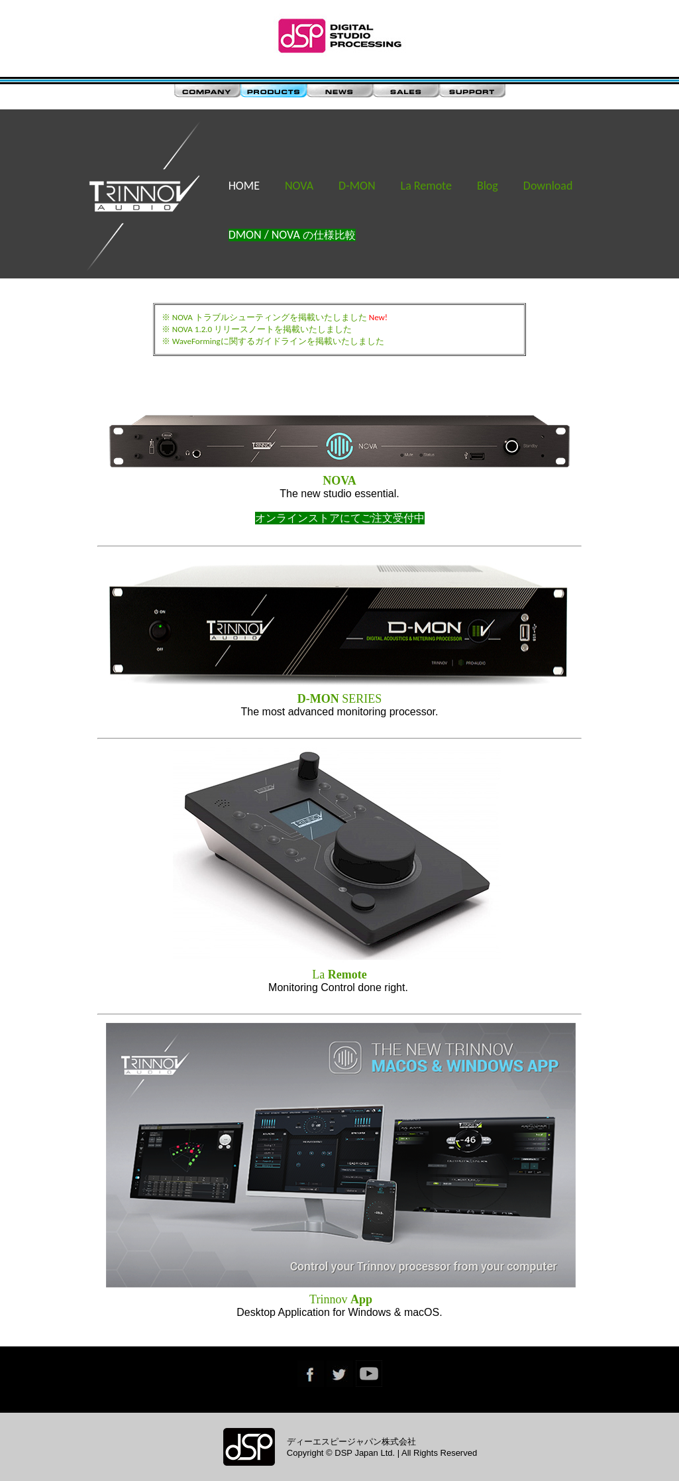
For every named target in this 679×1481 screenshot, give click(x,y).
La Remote (426, 185)
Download (548, 185)
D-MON (357, 185)
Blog (487, 185)
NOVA (299, 185)
